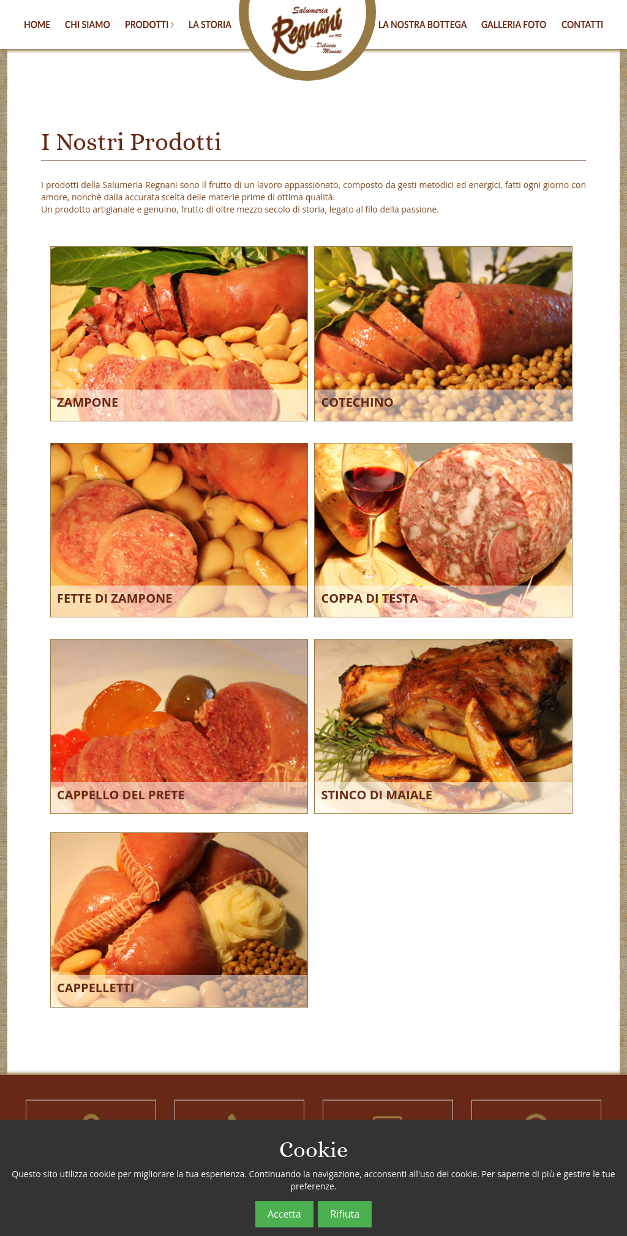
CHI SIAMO (87, 24)
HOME (37, 24)
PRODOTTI (149, 24)
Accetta (284, 1214)
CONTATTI (582, 24)
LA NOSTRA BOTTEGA (422, 24)
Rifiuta (344, 1214)
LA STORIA (210, 24)
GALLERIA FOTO (513, 24)
